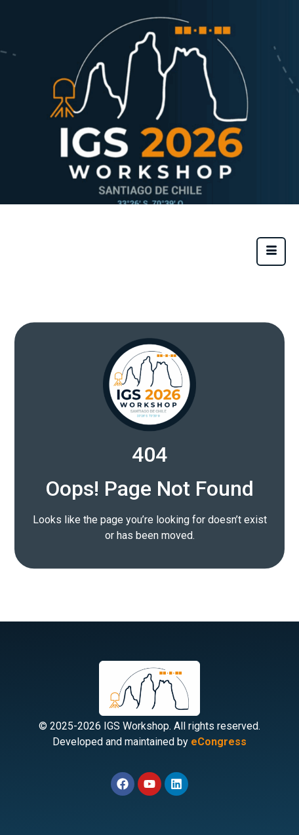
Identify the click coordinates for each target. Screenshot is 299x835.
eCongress (219, 741)
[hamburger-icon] (271, 251)
